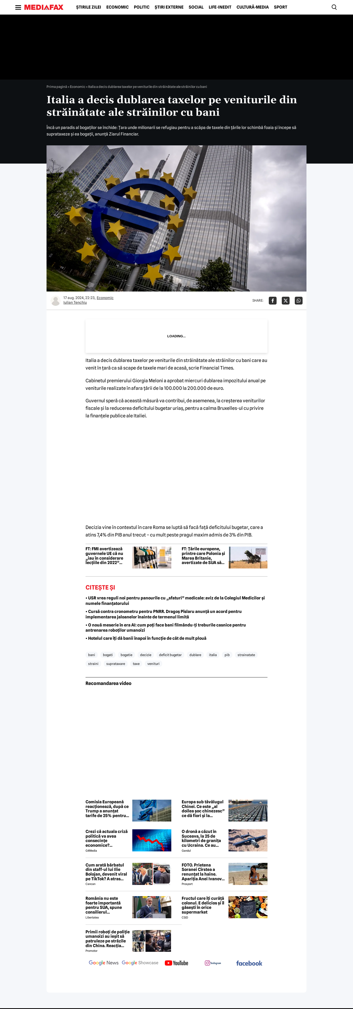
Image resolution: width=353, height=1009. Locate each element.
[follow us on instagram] (213, 963)
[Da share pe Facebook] (273, 301)
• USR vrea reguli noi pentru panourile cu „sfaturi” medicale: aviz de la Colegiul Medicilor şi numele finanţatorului (175, 601)
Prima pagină (57, 87)
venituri (153, 664)
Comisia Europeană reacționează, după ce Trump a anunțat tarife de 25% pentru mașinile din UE (107, 809)
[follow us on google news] (104, 963)
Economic (117, 7)
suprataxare (115, 664)
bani (91, 655)
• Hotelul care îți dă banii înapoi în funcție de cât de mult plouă (146, 638)
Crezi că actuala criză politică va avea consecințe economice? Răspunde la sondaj (107, 838)
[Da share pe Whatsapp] (299, 301)
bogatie (126, 655)
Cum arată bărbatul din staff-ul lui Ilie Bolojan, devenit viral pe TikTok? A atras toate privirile (106, 872)
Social (196, 7)
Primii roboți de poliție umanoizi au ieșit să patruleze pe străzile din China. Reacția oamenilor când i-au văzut (108, 939)
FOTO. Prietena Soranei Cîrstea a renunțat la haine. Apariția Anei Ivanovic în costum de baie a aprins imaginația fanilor (203, 872)
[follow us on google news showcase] (140, 963)
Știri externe (169, 7)
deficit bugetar (170, 655)
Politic (141, 7)
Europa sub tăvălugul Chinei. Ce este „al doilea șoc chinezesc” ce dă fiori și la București (203, 809)
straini (93, 664)
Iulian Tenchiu (75, 302)
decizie (145, 655)
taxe (136, 664)
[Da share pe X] (286, 301)
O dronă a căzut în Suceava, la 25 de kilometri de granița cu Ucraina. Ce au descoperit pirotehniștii (201, 838)
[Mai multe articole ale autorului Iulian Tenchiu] (55, 300)
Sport (280, 7)
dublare (195, 655)
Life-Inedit (220, 7)
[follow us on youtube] (176, 963)
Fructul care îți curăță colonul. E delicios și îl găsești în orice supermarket (203, 905)
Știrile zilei (88, 7)
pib (227, 655)
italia (213, 655)
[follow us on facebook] (249, 964)
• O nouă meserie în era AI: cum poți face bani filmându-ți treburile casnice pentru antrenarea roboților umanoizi (166, 628)
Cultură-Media (253, 7)
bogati (108, 655)
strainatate (246, 655)
